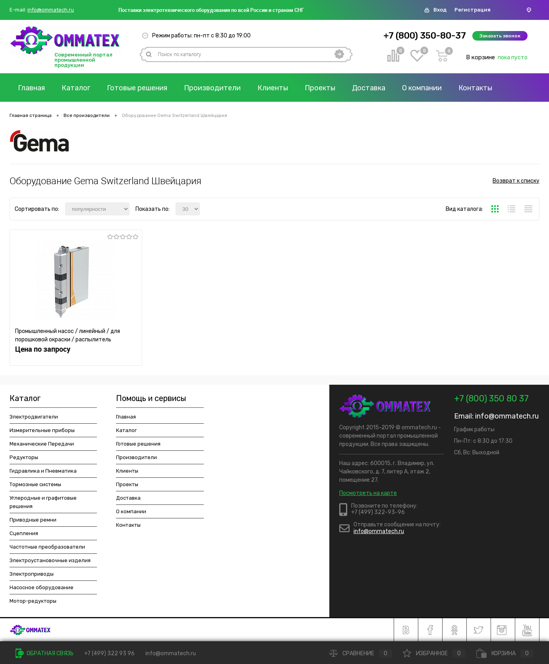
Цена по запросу (42, 349)
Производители (212, 88)
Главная (31, 88)
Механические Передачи (42, 444)
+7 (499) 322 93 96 (109, 653)
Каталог (76, 88)
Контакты (475, 88)
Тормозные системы (35, 484)
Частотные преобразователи (47, 547)
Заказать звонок (499, 36)
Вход (440, 10)
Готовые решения (137, 88)
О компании (422, 88)
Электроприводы (32, 574)
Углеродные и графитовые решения (43, 502)
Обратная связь (44, 653)
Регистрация (472, 10)
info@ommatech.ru (50, 10)
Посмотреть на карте (368, 493)
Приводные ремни (33, 520)
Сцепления (24, 533)
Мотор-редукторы (33, 601)
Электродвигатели (34, 417)
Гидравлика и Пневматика (43, 471)
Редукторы (24, 457)
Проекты (320, 88)
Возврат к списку (516, 180)
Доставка (368, 88)
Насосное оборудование (41, 587)
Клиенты (272, 88)
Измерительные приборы (42, 430)
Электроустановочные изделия (50, 560)
